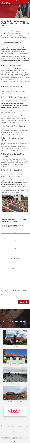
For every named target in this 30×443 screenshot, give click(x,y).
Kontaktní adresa (15, 258)
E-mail (15, 240)
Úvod (2, 426)
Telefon (15, 248)
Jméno (15, 232)
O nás (8, 426)
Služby (20, 426)
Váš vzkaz (15, 268)
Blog (13, 426)
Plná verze (15, 441)
